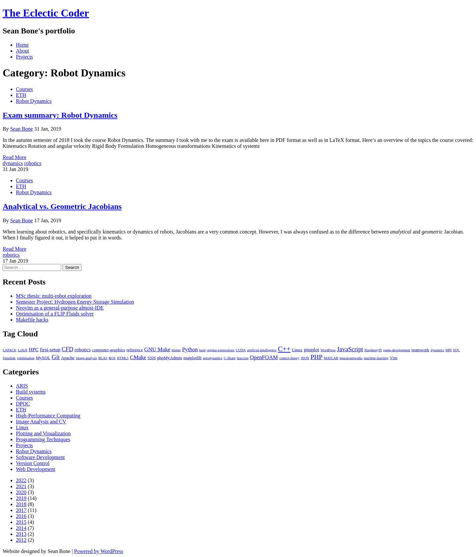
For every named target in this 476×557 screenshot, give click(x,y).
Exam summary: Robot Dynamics (60, 115)
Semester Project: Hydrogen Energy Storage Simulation (75, 302)
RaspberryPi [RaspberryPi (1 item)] (373, 350)
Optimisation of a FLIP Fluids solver (55, 314)
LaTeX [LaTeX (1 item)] (22, 350)
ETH (21, 95)
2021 (21, 486)
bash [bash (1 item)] (202, 350)
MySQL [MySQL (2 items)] (43, 357)
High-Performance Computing (48, 415)
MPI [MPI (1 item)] (448, 350)
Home (22, 45)
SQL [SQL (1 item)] (456, 350)
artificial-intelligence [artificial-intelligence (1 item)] (261, 350)
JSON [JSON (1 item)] (305, 358)
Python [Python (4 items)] (190, 349)
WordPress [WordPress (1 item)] (328, 350)
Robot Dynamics (34, 101)
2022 (21, 480)
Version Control (33, 463)
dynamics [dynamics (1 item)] (437, 350)
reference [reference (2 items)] (135, 349)
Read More (14, 157)
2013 (21, 534)
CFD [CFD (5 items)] (67, 349)
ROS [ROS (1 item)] (112, 358)
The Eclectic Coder (46, 13)
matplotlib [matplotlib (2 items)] (192, 357)
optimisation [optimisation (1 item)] (25, 358)
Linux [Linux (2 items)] (297, 349)
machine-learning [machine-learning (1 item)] (376, 358)
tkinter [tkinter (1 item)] (176, 350)
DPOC (23, 404)
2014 (21, 528)
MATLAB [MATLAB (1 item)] (331, 358)
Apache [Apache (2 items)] (68, 357)
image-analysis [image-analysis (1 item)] (86, 358)
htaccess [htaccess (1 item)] (243, 358)
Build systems (31, 392)
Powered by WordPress (98, 551)
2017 (21, 510)
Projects (24, 57)
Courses (24, 89)
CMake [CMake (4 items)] (138, 357)
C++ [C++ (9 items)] (284, 349)
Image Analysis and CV (41, 421)
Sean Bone (21, 129)
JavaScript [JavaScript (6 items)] (350, 349)
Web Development (35, 469)
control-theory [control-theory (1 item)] (289, 358)
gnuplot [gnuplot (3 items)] (311, 349)
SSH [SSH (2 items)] (151, 357)
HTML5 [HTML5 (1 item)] (123, 358)
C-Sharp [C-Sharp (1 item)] (230, 358)
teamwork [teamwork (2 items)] (420, 349)
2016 (21, 516)
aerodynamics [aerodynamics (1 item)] (212, 358)
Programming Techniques (43, 439)
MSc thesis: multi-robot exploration (54, 296)
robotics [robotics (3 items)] (82, 349)
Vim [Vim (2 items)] (393, 357)
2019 (21, 498)
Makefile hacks (32, 319)
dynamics (13, 163)
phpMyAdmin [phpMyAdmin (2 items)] (169, 357)
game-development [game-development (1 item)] (396, 350)
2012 (21, 540)
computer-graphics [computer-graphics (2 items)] (108, 349)
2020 (21, 492)
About (22, 51)
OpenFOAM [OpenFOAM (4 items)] (264, 357)
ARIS (22, 386)
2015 (21, 522)
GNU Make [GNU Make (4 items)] (157, 349)
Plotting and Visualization (43, 433)
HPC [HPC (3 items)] (34, 349)
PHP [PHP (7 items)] (316, 357)
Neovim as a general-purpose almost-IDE (60, 308)
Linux (22, 427)
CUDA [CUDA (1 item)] (241, 350)
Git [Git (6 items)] (56, 357)
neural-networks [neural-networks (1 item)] (350, 358)
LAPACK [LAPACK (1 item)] (10, 350)
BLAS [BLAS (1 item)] (102, 358)
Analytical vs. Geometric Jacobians (62, 206)
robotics (32, 163)
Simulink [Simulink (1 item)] (9, 358)
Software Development (40, 457)
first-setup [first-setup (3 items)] (50, 349)
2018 (21, 504)
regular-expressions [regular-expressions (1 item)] (220, 350)
